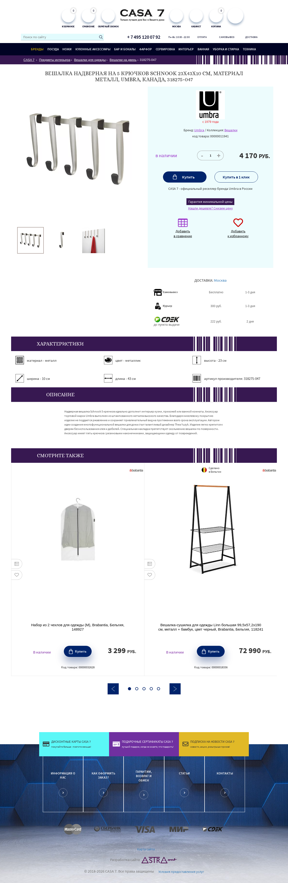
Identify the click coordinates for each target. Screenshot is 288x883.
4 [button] (151, 688)
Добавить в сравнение (183, 230)
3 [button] (144, 688)
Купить (188, 177)
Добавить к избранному (238, 230)
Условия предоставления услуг (181, 871)
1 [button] (129, 688)
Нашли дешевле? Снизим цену (210, 208)
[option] (30, 240)
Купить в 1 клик (236, 177)
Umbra (199, 130)
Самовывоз (226, 37)
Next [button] (175, 688)
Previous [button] (113, 688)
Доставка (251, 37)
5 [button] (158, 688)
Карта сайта (146, 849)
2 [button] (136, 688)
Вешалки (230, 130)
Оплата (202, 37)
